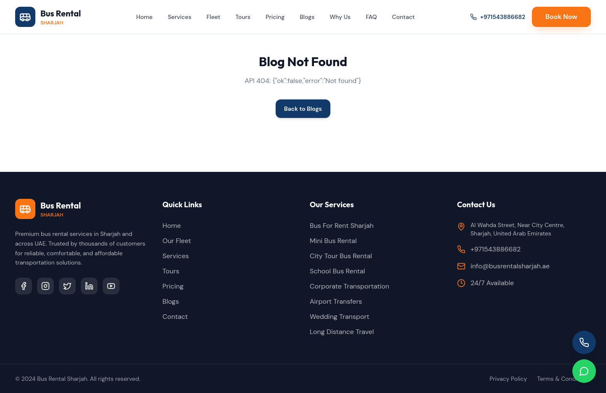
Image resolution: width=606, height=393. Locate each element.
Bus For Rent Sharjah (342, 225)
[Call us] (584, 342)
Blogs (307, 17)
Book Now (561, 16)
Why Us (340, 17)
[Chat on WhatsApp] (584, 371)
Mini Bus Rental (333, 240)
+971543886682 (497, 17)
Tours (242, 17)
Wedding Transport (339, 316)
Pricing (275, 17)
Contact (403, 17)
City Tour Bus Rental (341, 255)
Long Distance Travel (342, 331)
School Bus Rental (337, 271)
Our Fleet (176, 240)
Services (179, 17)
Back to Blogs (303, 108)
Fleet (214, 17)
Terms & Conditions (564, 378)
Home (144, 17)
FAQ (371, 17)
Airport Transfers (336, 301)
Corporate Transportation (349, 286)
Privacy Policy (508, 378)
